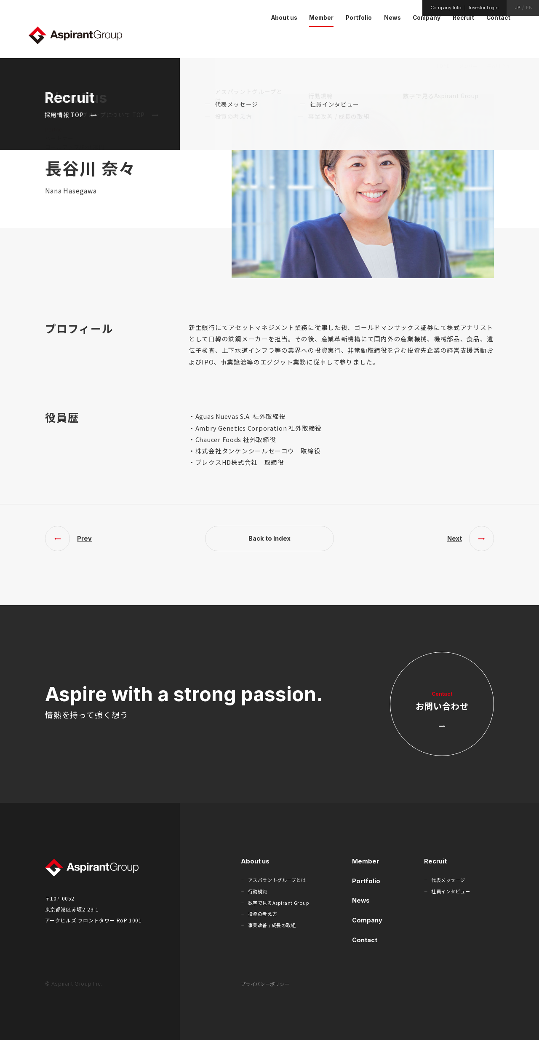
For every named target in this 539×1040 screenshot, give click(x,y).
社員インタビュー (450, 891)
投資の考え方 (262, 913)
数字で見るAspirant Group (279, 902)
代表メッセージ (448, 879)
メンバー (468, 66)
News (361, 900)
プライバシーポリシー (265, 984)
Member (365, 861)
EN (529, 7)
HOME (443, 66)
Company (367, 920)
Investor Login (484, 7)
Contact (364, 940)
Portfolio (366, 881)
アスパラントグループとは (277, 879)
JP (517, 7)
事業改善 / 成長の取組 (272, 925)
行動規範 (257, 891)
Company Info (445, 7)
